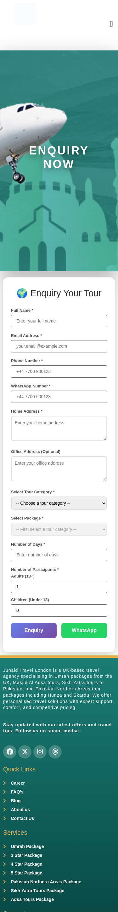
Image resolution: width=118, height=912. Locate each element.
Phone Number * (27, 361)
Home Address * (26, 411)
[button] (111, 24)
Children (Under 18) (30, 600)
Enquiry (34, 630)
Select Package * (27, 518)
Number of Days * (28, 544)
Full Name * (22, 310)
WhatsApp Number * (31, 386)
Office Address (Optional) (35, 452)
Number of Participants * (35, 569)
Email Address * (26, 336)
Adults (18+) (23, 576)
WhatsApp (84, 630)
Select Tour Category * (32, 492)
